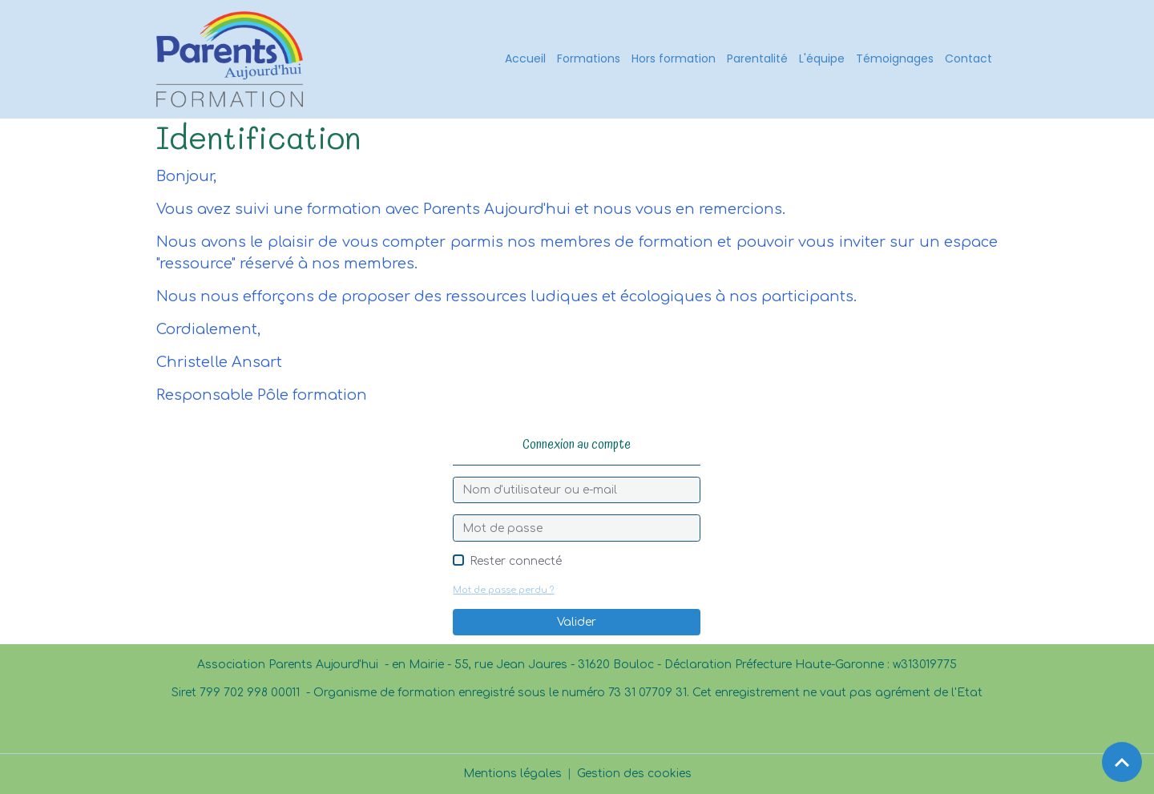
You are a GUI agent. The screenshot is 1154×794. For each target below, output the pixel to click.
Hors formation (673, 58)
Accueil (525, 58)
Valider (576, 622)
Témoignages (895, 58)
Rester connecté (516, 561)
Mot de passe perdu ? (503, 590)
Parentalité (757, 58)
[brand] (232, 59)
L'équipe (822, 58)
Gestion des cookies (634, 774)
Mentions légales (512, 774)
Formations (588, 58)
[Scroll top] (1122, 762)
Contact (968, 58)
